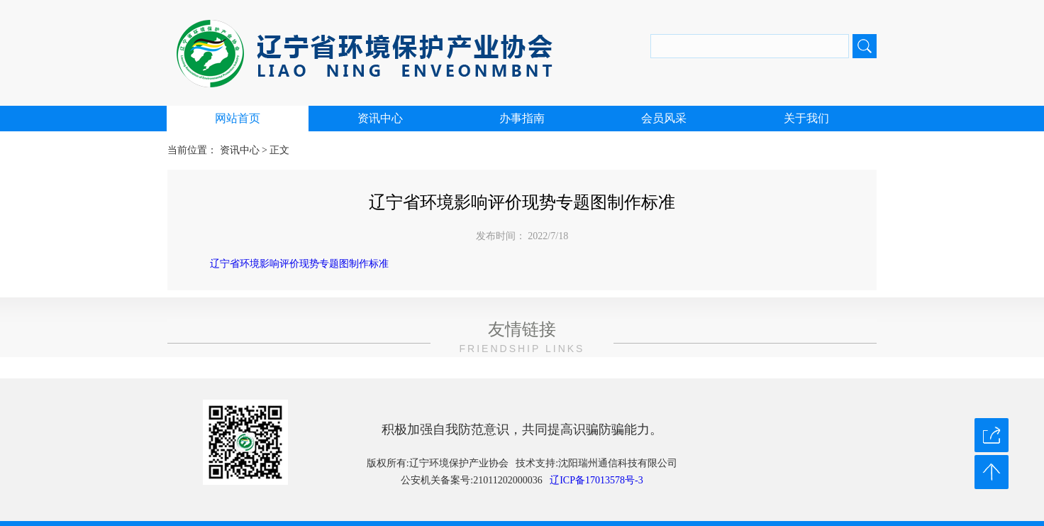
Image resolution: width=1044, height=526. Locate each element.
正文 (279, 150)
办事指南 (522, 118)
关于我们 (806, 118)
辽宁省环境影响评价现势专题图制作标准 (299, 263)
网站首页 (237, 118)
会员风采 (664, 118)
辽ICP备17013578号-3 (596, 480)
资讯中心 (380, 118)
